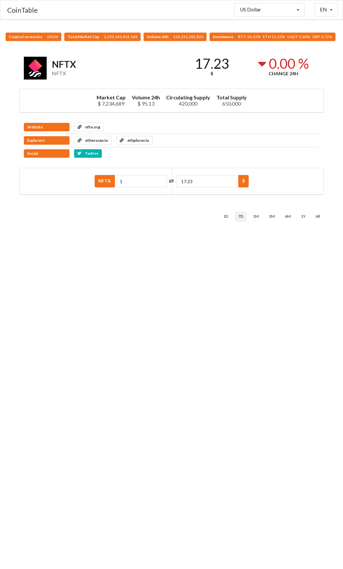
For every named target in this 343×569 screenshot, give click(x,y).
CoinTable (22, 10)
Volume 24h (175, 36)
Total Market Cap (102, 36)
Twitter (88, 153)
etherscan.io (93, 140)
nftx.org (89, 126)
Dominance (272, 36)
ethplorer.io (134, 140)
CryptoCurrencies (33, 36)
